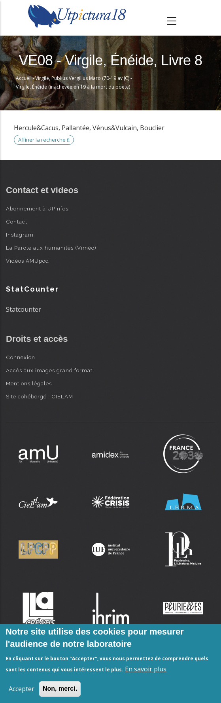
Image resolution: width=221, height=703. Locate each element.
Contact (16, 221)
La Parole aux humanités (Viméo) (51, 247)
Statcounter (23, 309)
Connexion (20, 357)
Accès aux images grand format (49, 370)
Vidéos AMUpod (27, 261)
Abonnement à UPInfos (37, 208)
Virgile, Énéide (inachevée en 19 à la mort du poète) (73, 86)
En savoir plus (145, 669)
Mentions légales (29, 383)
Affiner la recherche (44, 139)
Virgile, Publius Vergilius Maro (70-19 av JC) (82, 78)
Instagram (20, 234)
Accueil (24, 78)
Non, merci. (60, 688)
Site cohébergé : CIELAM (39, 396)
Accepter (21, 688)
